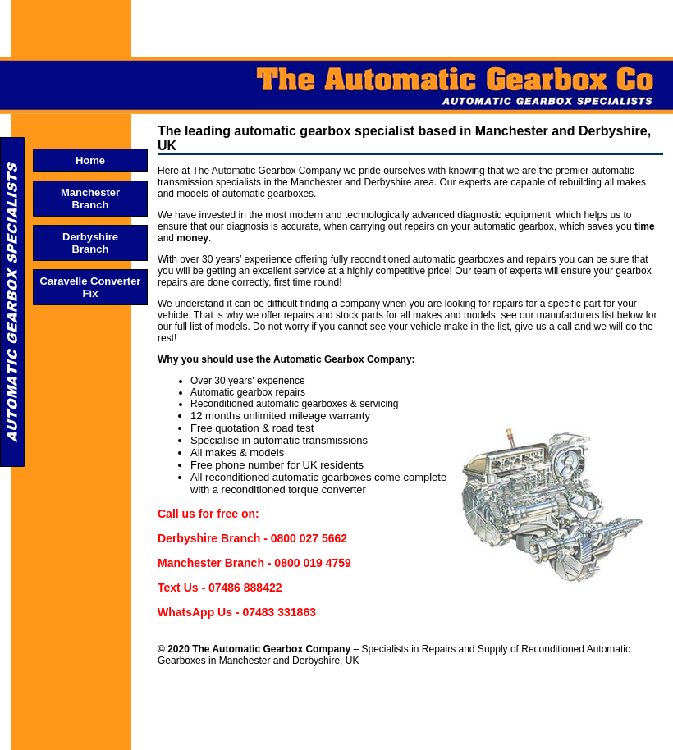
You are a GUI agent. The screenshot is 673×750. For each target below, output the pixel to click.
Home (90, 160)
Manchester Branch (90, 198)
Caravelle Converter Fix (90, 287)
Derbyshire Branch (90, 243)
